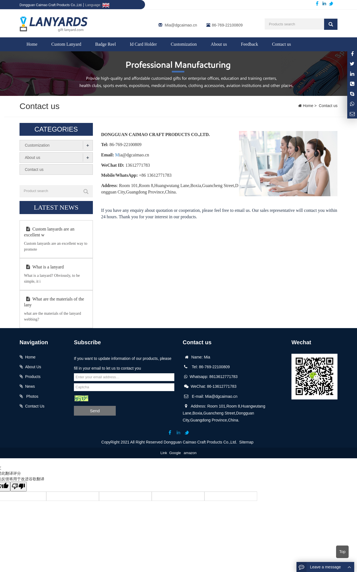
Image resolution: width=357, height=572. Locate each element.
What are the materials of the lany (54, 301)
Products (32, 376)
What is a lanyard (44, 266)
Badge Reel (105, 44)
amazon (190, 452)
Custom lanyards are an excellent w (49, 231)
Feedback (249, 44)
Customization (184, 44)
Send (95, 410)
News (30, 386)
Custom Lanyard (66, 44)
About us (219, 44)
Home (31, 44)
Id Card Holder (143, 44)
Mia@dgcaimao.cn (181, 25)
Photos (31, 396)
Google (175, 452)
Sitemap (246, 441)
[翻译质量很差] (20, 486)
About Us (33, 366)
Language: (97, 5)
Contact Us (34, 406)
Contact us (281, 44)
